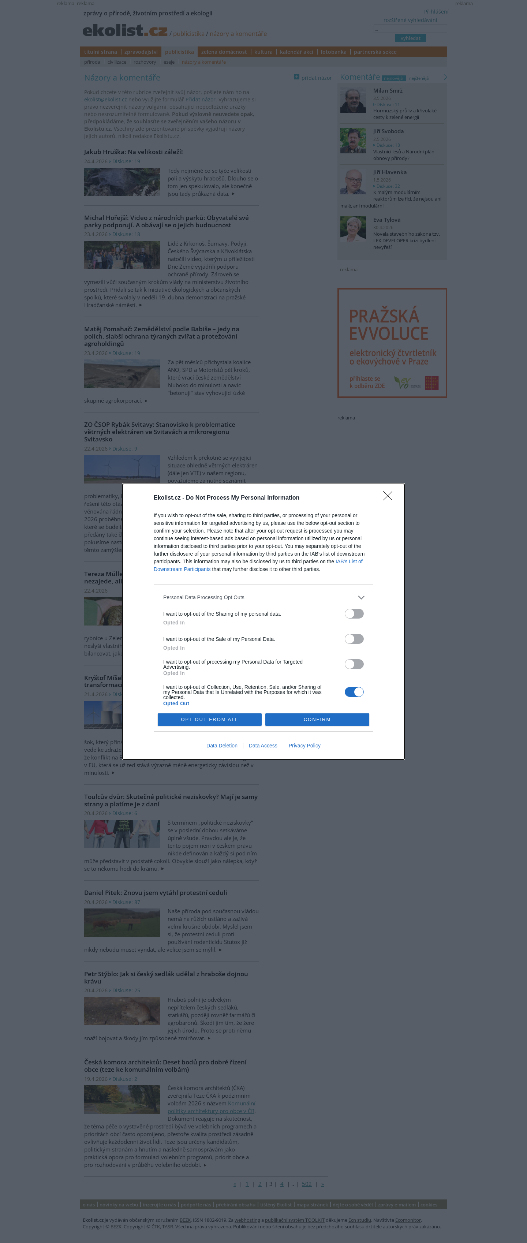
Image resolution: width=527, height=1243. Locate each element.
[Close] (390, 498)
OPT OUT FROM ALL (209, 719)
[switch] (354, 614)
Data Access (263, 746)
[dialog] (263, 621)
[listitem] (263, 597)
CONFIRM (317, 719)
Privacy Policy (305, 746)
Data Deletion (222, 746)
